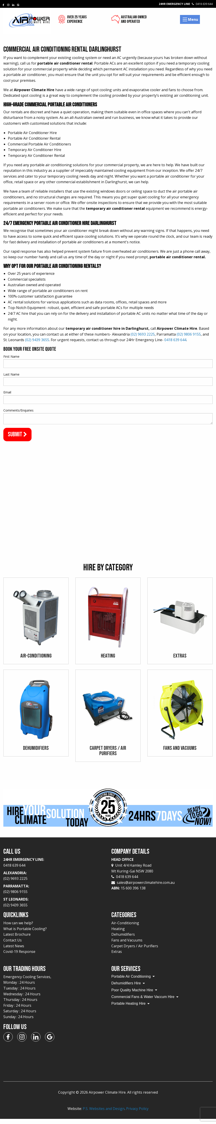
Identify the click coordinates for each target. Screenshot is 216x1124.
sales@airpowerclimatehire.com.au (146, 887)
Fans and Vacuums (126, 945)
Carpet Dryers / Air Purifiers (134, 951)
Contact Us (12, 945)
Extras (116, 956)
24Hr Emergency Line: (54, 868)
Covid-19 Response (19, 956)
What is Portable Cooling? (25, 933)
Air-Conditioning (125, 928)
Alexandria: (54, 881)
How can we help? (18, 928)
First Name (11, 356)
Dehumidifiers (123, 939)
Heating (118, 933)
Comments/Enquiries (18, 410)
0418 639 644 (175, 339)
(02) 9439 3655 (37, 339)
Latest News (13, 951)
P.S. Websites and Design (104, 1113)
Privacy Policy (137, 1113)
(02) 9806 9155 (189, 334)
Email (7, 392)
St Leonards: (54, 907)
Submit (17, 434)
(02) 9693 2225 (143, 334)
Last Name (11, 374)
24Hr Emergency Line (186, 4)
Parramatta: (54, 894)
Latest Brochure (17, 939)
